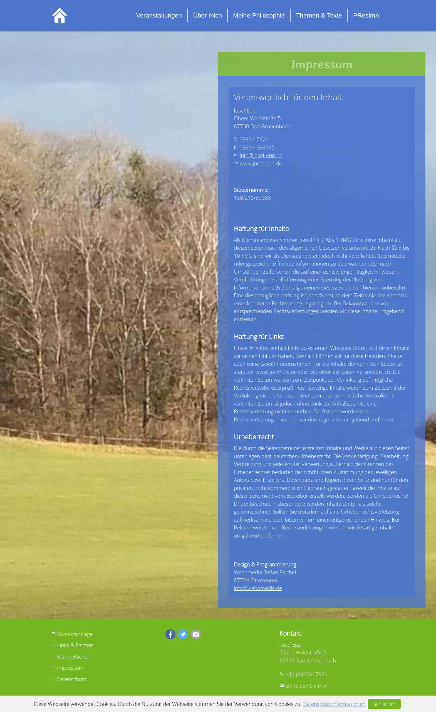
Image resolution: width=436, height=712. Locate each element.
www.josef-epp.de (261, 163)
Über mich (207, 15)
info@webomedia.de (258, 588)
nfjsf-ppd (261, 155)
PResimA (366, 15)
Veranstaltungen (159, 15)
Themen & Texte (319, 15)
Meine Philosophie (259, 15)
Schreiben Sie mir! (306, 685)
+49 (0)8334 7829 (306, 674)
